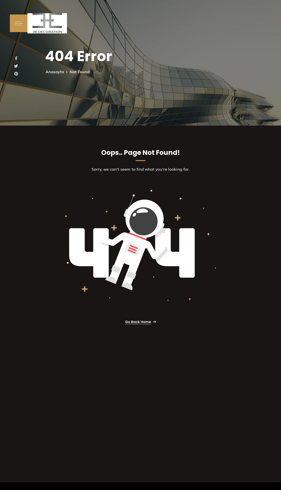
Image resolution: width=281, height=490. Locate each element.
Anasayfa (55, 71)
